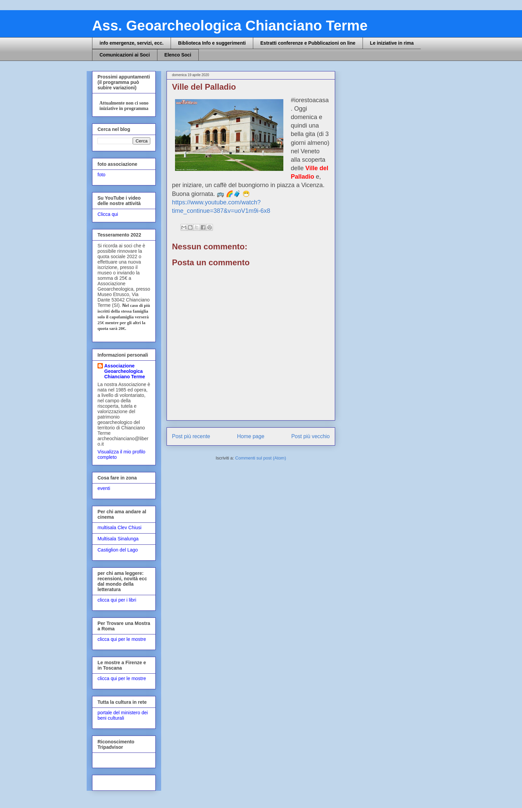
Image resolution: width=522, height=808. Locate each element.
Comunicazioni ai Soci (125, 55)
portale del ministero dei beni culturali (122, 715)
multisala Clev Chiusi (119, 527)
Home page (250, 436)
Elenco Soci (178, 55)
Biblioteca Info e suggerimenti (212, 43)
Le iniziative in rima (392, 43)
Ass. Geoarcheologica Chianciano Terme (230, 25)
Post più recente (191, 436)
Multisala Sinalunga (117, 538)
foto (101, 174)
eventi (103, 488)
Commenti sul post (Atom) (260, 458)
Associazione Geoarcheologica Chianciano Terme (124, 371)
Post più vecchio (310, 436)
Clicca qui (107, 214)
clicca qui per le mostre (121, 639)
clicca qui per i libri (116, 600)
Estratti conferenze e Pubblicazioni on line (307, 43)
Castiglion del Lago (117, 550)
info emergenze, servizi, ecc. (132, 43)
